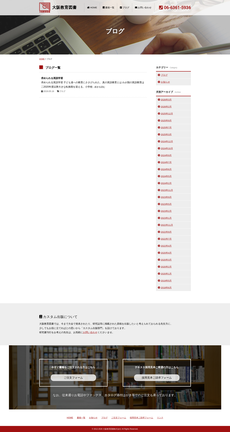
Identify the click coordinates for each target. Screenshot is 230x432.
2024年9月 (166, 155)
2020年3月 (166, 259)
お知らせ (165, 82)
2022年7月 (166, 239)
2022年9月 (166, 232)
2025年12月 (167, 113)
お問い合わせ (143, 7)
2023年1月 (166, 218)
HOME (92, 7)
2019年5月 (166, 280)
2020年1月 (166, 273)
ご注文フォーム (118, 417)
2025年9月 (166, 120)
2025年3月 (166, 134)
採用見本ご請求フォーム (141, 417)
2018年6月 (166, 287)
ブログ (124, 7)
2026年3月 (166, 99)
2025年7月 (166, 127)
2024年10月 (167, 148)
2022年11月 (167, 225)
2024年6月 (166, 169)
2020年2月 (166, 266)
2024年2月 (166, 183)
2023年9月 (166, 197)
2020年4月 (166, 252)
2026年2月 (166, 106)
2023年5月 (166, 204)
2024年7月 (166, 162)
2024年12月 (167, 141)
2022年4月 (166, 246)
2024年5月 (166, 176)
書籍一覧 (108, 7)
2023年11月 (167, 190)
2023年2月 (166, 211)
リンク (160, 417)
